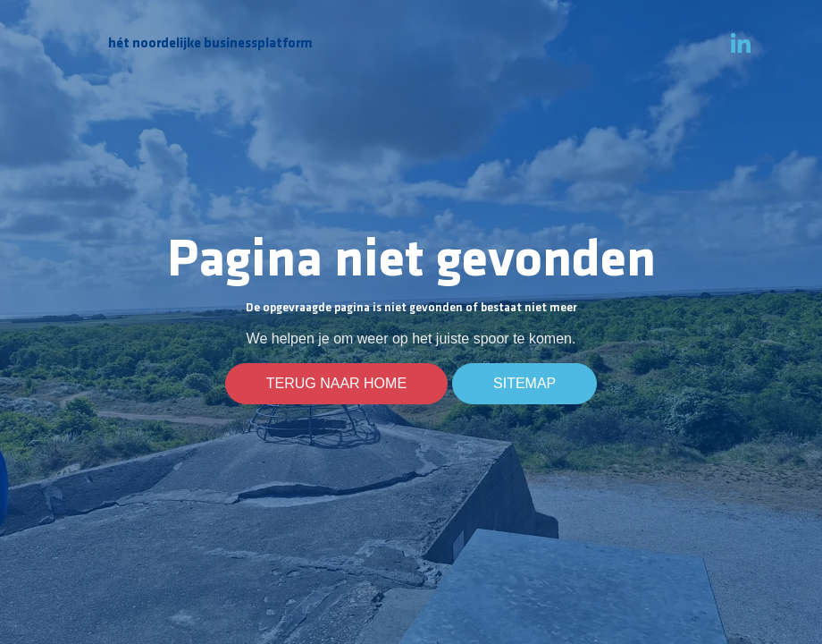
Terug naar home (336, 383)
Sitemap (524, 383)
